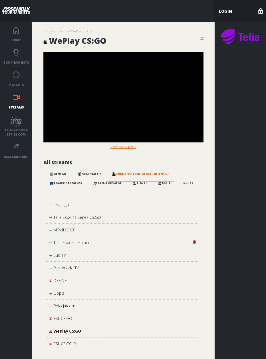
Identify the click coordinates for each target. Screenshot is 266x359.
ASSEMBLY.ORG (16, 157)
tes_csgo (59, 204)
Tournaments (16, 62)
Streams (16, 107)
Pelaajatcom (62, 305)
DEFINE (58, 280)
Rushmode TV (64, 267)
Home (16, 40)
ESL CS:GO (60, 318)
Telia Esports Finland (122, 242)
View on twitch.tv (123, 146)
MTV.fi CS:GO (62, 230)
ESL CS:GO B (62, 343)
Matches (16, 85)
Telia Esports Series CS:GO (75, 217)
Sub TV (57, 255)
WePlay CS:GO (65, 331)
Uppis (56, 293)
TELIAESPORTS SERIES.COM (16, 132)
